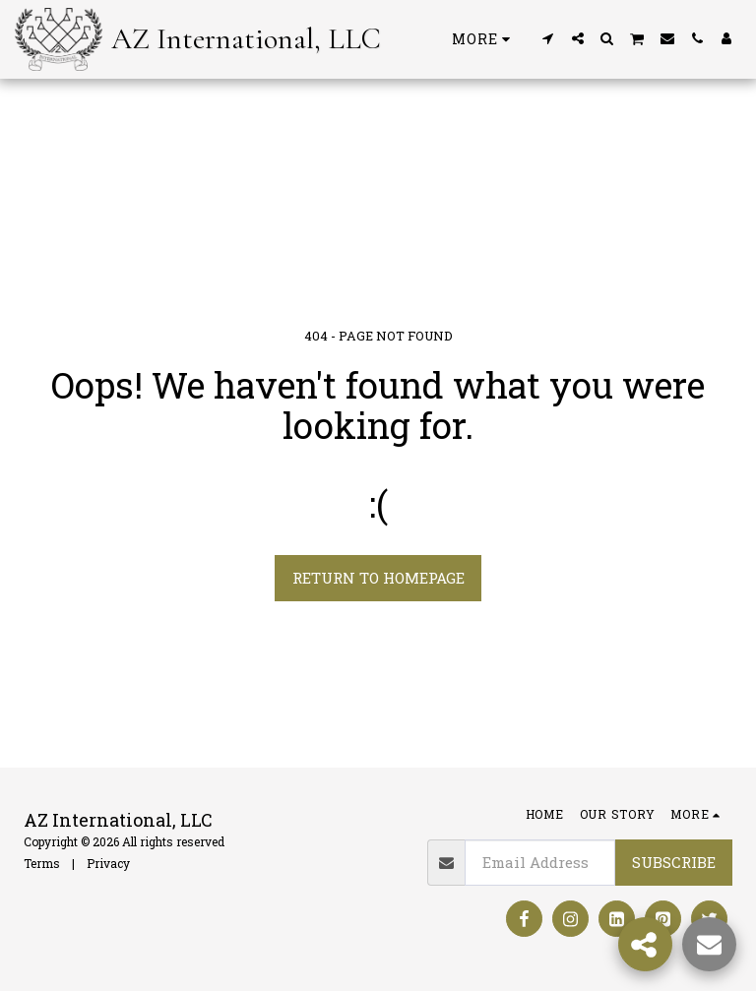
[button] (548, 38)
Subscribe (674, 862)
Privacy (108, 863)
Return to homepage (378, 578)
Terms (42, 863)
